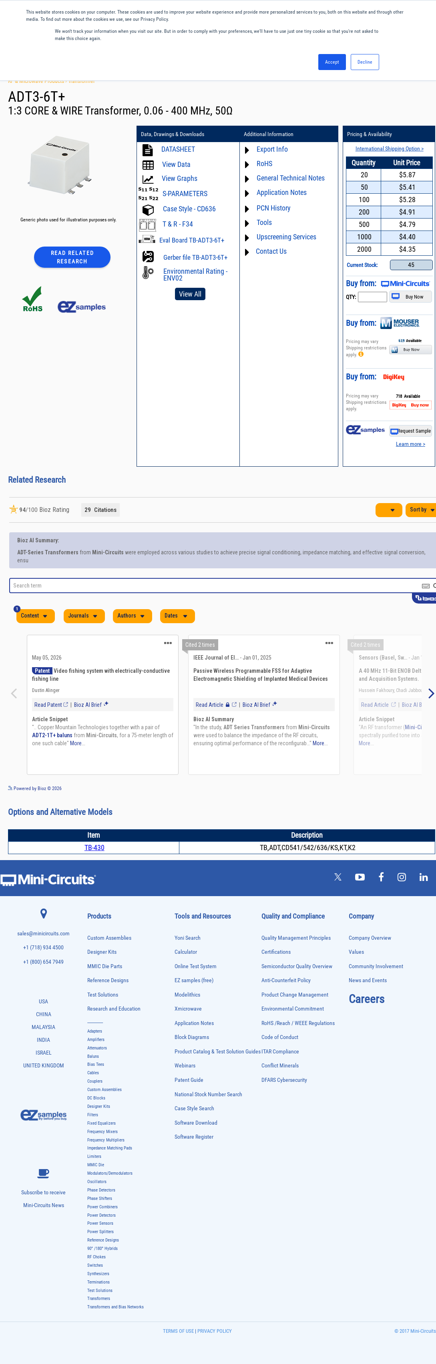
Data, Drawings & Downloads (172, 134)
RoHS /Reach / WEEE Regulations (298, 1023)
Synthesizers (98, 1273)
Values (356, 952)
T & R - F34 (178, 224)
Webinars (185, 1065)
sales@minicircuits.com (43, 933)
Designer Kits (102, 952)
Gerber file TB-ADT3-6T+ (195, 257)
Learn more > (410, 444)
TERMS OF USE (178, 1331)
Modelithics (187, 994)
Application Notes (282, 192)
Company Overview (370, 938)
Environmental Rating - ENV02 (195, 274)
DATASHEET (178, 149)
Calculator (186, 952)
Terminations (98, 1282)
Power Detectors (101, 1215)
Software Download (196, 1122)
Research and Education (114, 1008)
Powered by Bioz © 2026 (35, 788)
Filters (92, 1114)
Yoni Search (188, 938)
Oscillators (96, 1181)
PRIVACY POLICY (214, 1331)
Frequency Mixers (102, 1131)
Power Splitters (100, 1231)
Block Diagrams (192, 1037)
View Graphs (179, 178)
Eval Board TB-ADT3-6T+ (191, 240)
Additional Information (268, 134)
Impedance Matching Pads (109, 1148)
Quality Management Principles (296, 938)
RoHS (264, 163)
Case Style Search (194, 1108)
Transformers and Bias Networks (115, 1307)
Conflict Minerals (280, 1065)
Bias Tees (95, 1064)
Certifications (276, 952)
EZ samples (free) (194, 980)
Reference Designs (108, 980)
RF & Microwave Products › (38, 81)
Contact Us (271, 251)
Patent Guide (189, 1080)
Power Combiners (102, 1207)
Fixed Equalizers (101, 1123)
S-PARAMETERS (185, 193)
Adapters (94, 1031)
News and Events (368, 980)
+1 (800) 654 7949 (43, 962)
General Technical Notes (291, 178)
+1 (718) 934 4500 (43, 947)
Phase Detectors (101, 1190)
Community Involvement (376, 966)
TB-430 (94, 847)
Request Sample (410, 431)
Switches (95, 1265)
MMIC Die (95, 1164)
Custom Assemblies (109, 938)
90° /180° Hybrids (102, 1248)
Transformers (98, 1298)
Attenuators (97, 1048)
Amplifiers (95, 1039)
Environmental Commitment (292, 1008)
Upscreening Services (286, 237)
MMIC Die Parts (104, 966)
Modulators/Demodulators (110, 1173)
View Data (176, 164)
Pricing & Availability (369, 134)
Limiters (94, 1156)
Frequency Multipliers (106, 1140)
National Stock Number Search (208, 1094)
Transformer (81, 81)
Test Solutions (102, 994)
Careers (366, 999)
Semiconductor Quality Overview (296, 966)
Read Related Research (72, 257)
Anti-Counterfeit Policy (286, 980)
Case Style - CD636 (189, 209)
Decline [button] (365, 62)
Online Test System (196, 966)
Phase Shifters (99, 1198)
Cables (93, 1072)
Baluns (93, 1056)
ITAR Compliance (280, 1051)
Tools (264, 222)
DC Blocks (96, 1098)
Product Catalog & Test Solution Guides (218, 1051)
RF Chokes (96, 1257)
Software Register (194, 1136)
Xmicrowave (188, 1008)
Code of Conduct (279, 1037)
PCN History (274, 208)
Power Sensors (100, 1223)
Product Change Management (294, 994)
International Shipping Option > (390, 148)
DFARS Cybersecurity (284, 1080)
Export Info (272, 149)
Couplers (94, 1081)
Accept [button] (332, 62)
